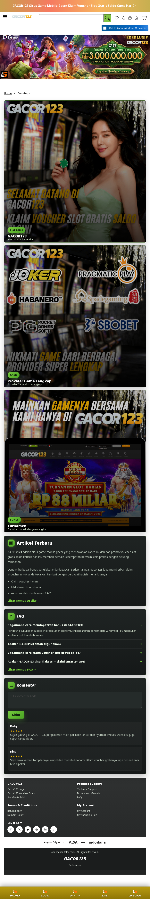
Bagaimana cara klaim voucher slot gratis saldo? (44, 656)
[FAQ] (130, 20)
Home (8, 96)
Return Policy (14, 813)
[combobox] (75, 20)
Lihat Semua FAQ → (22, 672)
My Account (83, 813)
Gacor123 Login (16, 792)
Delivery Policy (15, 818)
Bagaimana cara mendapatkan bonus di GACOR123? (46, 628)
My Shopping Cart (87, 818)
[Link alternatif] (105, 893)
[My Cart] (144, 20)
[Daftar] (75, 893)
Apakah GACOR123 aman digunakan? (34, 647)
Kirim (16, 718)
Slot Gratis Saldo (16, 800)
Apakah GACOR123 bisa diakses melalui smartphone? (47, 664)
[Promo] (15, 893)
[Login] (45, 893)
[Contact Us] (123, 20)
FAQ (79, 800)
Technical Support (87, 792)
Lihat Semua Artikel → (24, 604)
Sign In (136, 20)
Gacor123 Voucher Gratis (21, 796)
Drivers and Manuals (88, 796)
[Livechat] (135, 893)
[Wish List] (116, 20)
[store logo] (22, 20)
